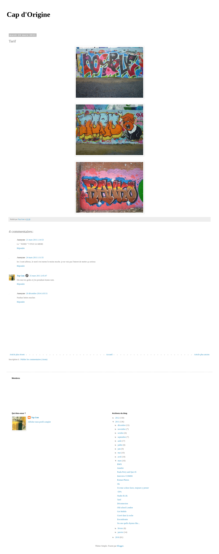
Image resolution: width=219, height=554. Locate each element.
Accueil (109, 354)
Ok (118, 484)
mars (120, 461)
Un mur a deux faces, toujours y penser (133, 488)
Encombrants (122, 519)
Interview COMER (125, 476)
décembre (122, 425)
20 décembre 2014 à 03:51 (37, 293)
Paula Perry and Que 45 (126, 472)
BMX (119, 464)
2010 (117, 537)
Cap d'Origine (28, 14)
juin (119, 449)
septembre (122, 437)
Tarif (119, 499)
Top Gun (20, 276)
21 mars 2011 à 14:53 (35, 240)
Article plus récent (17, 354)
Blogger (120, 546)
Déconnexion (122, 503)
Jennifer (120, 468)
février (120, 528)
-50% (119, 492)
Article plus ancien (201, 354)
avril (120, 457)
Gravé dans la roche (125, 515)
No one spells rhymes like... (128, 523)
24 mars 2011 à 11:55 (34, 257)
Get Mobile (121, 511)
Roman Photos (123, 480)
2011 (117, 422)
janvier (121, 532)
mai (119, 453)
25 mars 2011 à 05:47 (38, 276)
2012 (117, 418)
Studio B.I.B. (122, 496)
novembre (122, 429)
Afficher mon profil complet (39, 422)
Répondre (21, 248)
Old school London (125, 507)
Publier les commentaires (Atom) (34, 359)
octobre (121, 433)
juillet (120, 445)
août (120, 441)
